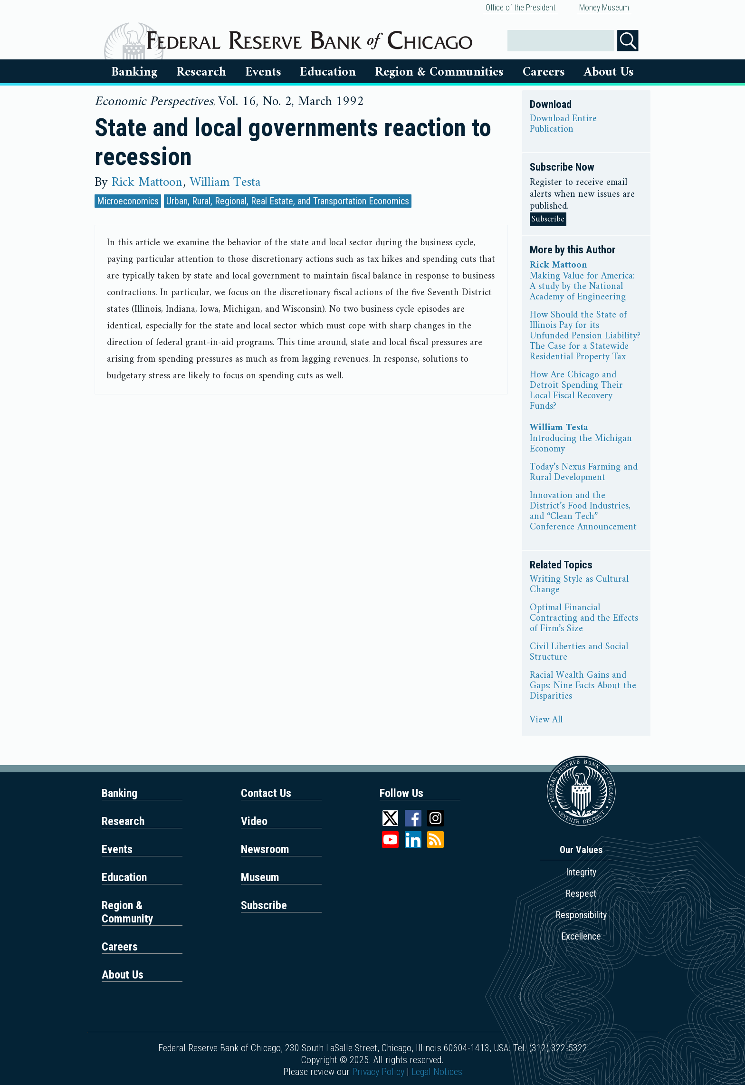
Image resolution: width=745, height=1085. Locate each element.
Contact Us (266, 793)
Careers (544, 72)
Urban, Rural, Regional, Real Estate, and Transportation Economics (287, 201)
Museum (260, 877)
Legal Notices (436, 1071)
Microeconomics (128, 201)
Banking (134, 72)
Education (328, 72)
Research (201, 72)
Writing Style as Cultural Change (579, 585)
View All (546, 720)
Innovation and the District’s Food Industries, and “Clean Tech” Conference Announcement (583, 512)
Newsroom (265, 849)
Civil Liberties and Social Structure (579, 652)
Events (263, 72)
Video (254, 821)
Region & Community (127, 912)
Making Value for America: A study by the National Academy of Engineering (582, 287)
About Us (609, 72)
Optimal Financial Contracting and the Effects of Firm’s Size (584, 618)
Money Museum (604, 7)
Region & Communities (439, 72)
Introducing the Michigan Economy (581, 444)
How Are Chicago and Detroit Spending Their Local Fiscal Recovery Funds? (576, 391)
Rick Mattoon (147, 182)
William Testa (225, 182)
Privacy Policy (378, 1071)
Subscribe (548, 219)
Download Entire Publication (563, 124)
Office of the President (520, 7)
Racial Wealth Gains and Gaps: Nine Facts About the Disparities (583, 686)
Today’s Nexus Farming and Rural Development (584, 472)
